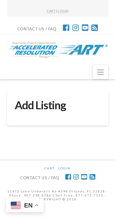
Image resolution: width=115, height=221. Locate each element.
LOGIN (63, 11)
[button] (100, 72)
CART (51, 11)
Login (64, 168)
